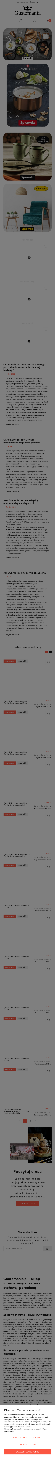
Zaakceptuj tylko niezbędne (27, 1438)
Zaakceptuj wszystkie (27, 1452)
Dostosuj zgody (27, 1445)
